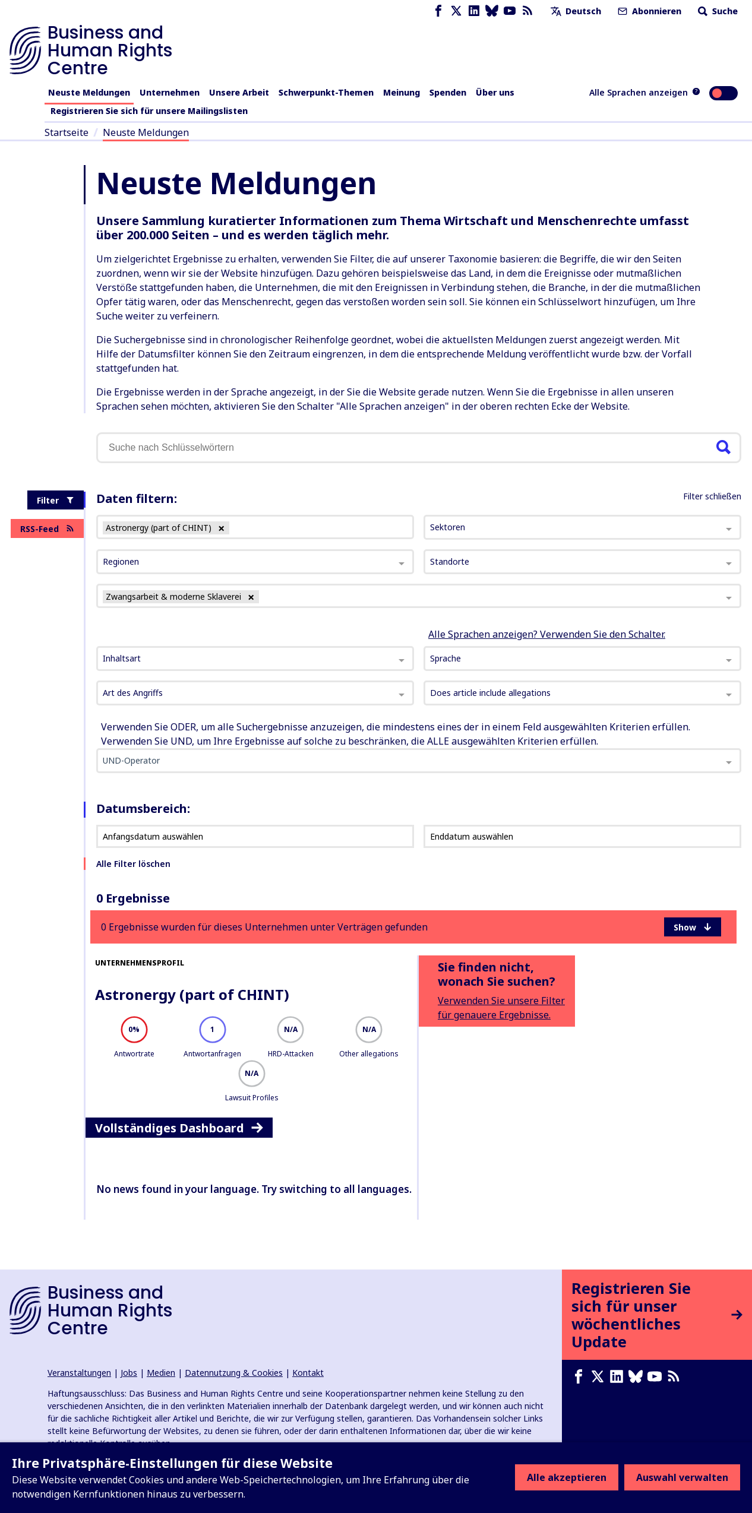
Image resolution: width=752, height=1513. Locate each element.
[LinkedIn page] (474, 11)
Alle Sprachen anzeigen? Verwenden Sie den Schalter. (546, 634)
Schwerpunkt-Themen (326, 92)
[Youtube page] (510, 11)
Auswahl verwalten (682, 1477)
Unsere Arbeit (239, 92)
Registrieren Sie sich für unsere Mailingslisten (149, 110)
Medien (161, 1372)
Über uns (495, 92)
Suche (717, 11)
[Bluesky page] (492, 11)
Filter (55, 500)
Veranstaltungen (79, 1372)
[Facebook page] (438, 11)
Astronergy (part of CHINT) (192, 994)
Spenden (447, 92)
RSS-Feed (47, 528)
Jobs (129, 1372)
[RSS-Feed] (527, 11)
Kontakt (308, 1372)
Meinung (401, 92)
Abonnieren (648, 11)
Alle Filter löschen (133, 863)
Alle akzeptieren (566, 1477)
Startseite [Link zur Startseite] (67, 132)
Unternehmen (170, 92)
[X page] (456, 11)
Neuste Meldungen (89, 92)
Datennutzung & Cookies (234, 1372)
